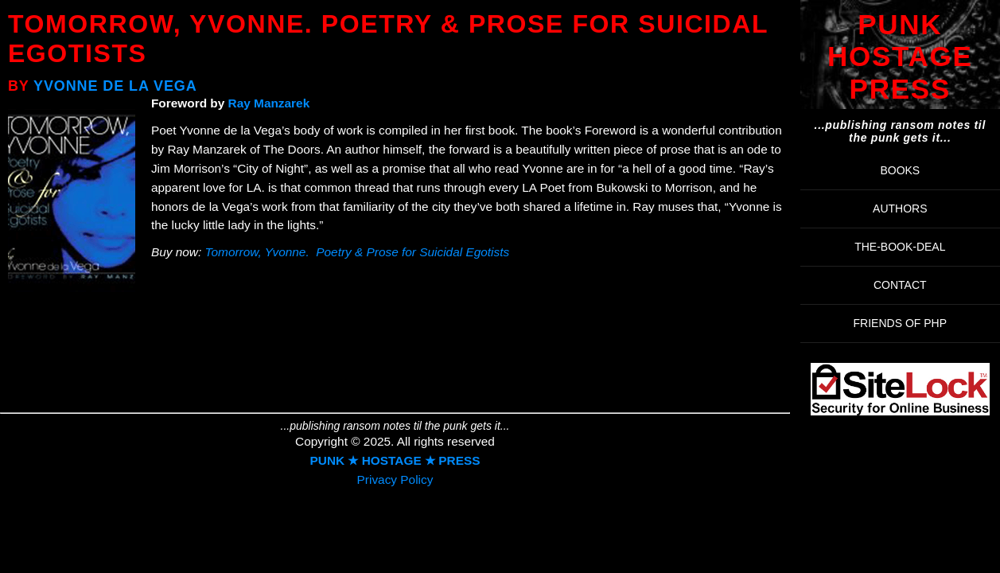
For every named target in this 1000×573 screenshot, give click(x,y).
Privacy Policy (395, 479)
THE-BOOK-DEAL (899, 246)
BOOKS (900, 170)
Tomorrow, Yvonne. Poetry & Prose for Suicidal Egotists (357, 252)
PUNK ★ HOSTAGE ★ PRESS (395, 460)
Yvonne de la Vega (115, 86)
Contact (900, 285)
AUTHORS (900, 208)
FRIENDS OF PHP (900, 323)
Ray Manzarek (269, 103)
